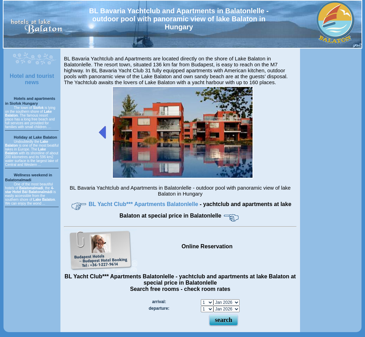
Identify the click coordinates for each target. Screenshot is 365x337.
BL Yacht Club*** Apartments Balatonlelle (144, 204)
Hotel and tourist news (32, 79)
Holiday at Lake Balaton (35, 137)
